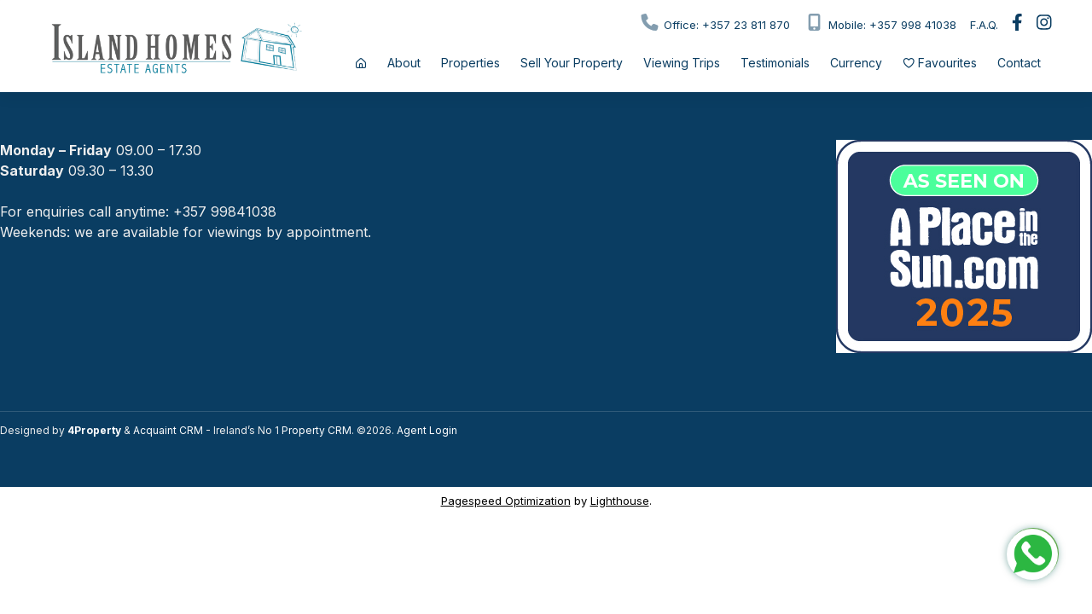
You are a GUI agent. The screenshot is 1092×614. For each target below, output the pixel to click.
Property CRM (316, 430)
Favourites (940, 62)
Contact (1019, 62)
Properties (470, 62)
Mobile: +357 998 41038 (880, 23)
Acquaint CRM (168, 430)
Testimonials (775, 62)
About (404, 62)
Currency (856, 62)
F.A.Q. (984, 25)
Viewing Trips (681, 62)
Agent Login (427, 430)
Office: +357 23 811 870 (714, 23)
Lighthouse (619, 500)
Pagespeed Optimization (506, 500)
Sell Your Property (571, 62)
